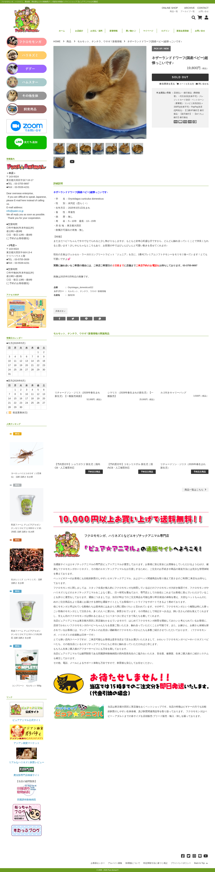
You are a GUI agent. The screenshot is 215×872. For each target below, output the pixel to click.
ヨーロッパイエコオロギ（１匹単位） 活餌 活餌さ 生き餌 (26, 475)
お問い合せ (200, 31)
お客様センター (98, 863)
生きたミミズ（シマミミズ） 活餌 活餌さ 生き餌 (26, 581)
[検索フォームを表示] (194, 17)
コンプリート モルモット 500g (26, 686)
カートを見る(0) (186, 84)
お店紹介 (79, 31)
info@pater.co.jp (14, 211)
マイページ (148, 31)
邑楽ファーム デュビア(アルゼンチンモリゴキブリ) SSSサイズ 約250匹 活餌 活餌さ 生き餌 (26, 528)
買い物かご (131, 31)
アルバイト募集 (115, 863)
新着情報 (114, 31)
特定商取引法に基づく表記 (155, 863)
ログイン (165, 31)
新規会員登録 (183, 31)
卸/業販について (132, 863)
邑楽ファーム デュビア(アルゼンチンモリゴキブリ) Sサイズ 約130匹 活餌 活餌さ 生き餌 (26, 634)
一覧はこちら (196, 489)
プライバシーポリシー (181, 863)
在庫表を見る (168, 84)
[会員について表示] (205, 17)
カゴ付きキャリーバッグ (173, 392)
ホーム (62, 31)
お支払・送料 (96, 31)
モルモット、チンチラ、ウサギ (93, 41)
